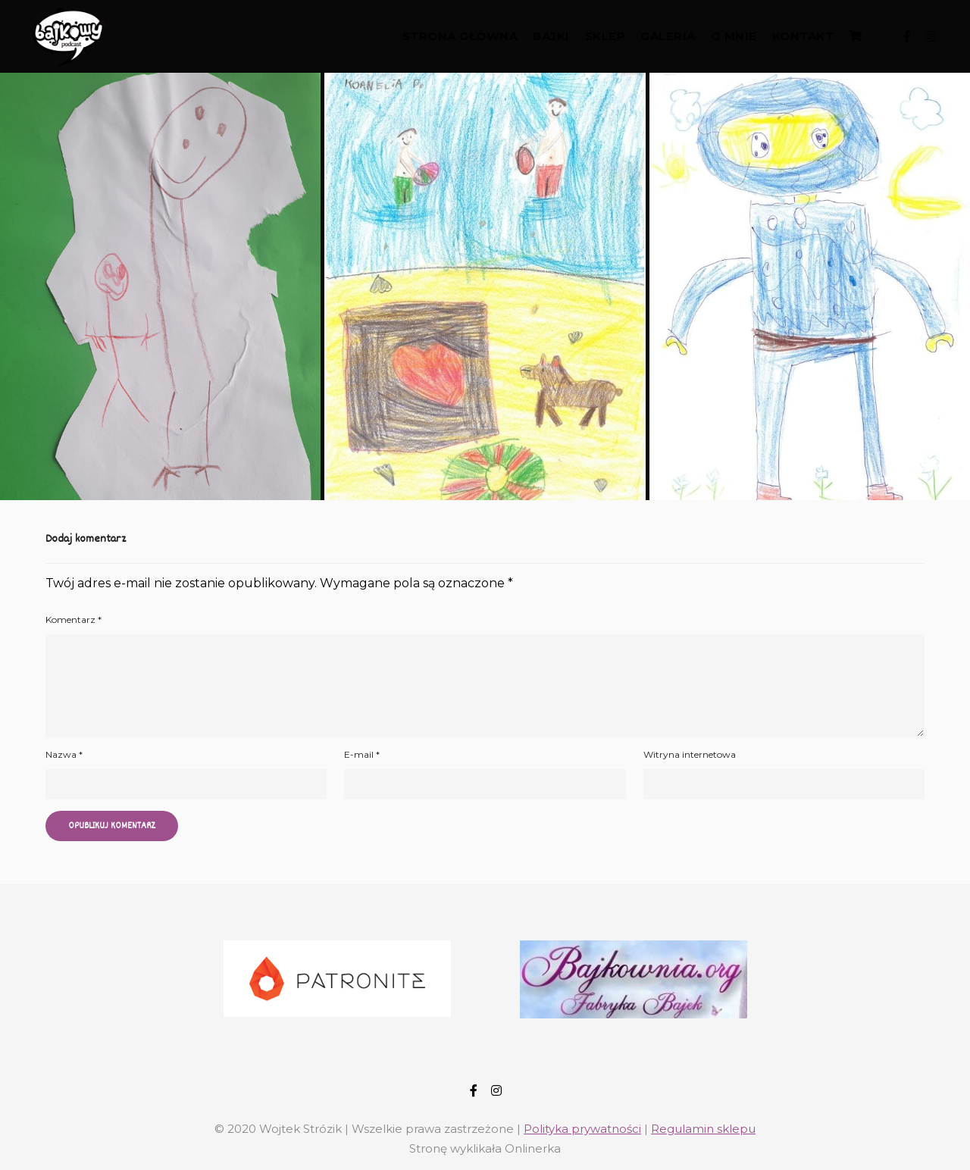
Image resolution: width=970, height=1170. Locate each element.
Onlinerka (533, 1148)
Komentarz (73, 619)
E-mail (362, 754)
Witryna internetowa (689, 754)
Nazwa (64, 754)
